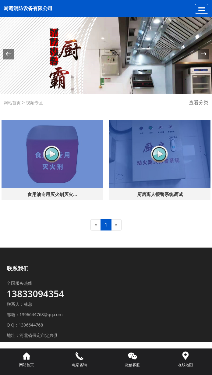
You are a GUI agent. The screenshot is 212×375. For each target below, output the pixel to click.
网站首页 (12, 102)
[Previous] (95, 224)
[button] (203, 54)
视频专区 (34, 102)
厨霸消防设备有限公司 (29, 8)
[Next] (116, 224)
